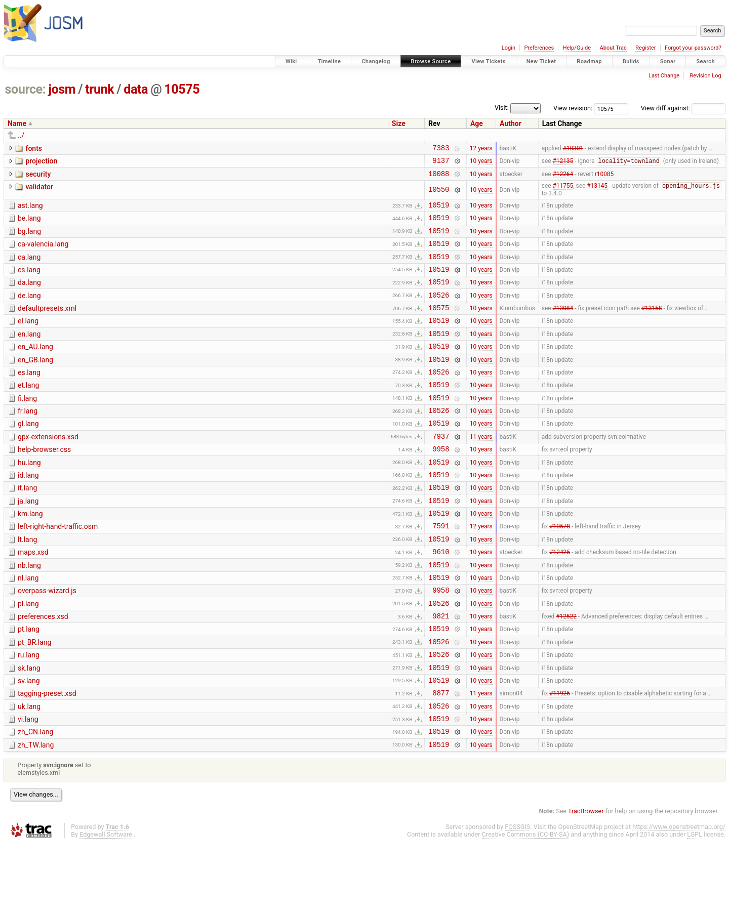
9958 (440, 484)
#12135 (563, 164)
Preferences (539, 48)
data (136, 89)
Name (17, 123)
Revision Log (705, 75)
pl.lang (28, 656)
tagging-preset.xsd (47, 756)
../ (21, 135)
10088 (438, 178)
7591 (440, 570)
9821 (440, 671)
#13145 (597, 191)
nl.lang (28, 627)
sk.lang (29, 728)
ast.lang (30, 210)
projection (41, 162)
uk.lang (29, 771)
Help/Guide (577, 48)
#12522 (566, 671)
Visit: (502, 107)
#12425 (559, 599)
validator (39, 191)
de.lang (29, 311)
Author (510, 123)
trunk (99, 89)
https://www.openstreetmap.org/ (678, 897)
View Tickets (488, 61)
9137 (440, 163)
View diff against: (683, 108)
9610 (440, 599)
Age (476, 123)
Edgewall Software (105, 904)
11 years (481, 469)
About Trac (613, 48)
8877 (440, 757)
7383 (440, 149)
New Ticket (541, 61)
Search (705, 61)
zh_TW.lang (36, 814)
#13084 (563, 326)
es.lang (29, 397)
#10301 (572, 148)
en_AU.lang (35, 368)
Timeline (329, 61)
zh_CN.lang (35, 799)
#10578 (559, 570)
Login (508, 48)
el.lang (28, 340)
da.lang (29, 297)
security (38, 177)
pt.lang (28, 684)
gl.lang (28, 454)
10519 (438, 211)
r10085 (604, 177)
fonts (33, 148)
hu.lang (29, 498)
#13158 (651, 326)
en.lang (29, 354)
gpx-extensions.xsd (48, 469)
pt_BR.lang (34, 699)
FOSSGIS (517, 897)
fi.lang (27, 426)
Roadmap (589, 61)
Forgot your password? (693, 48)
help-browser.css (44, 483)
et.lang (28, 411)
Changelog (375, 61)
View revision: (572, 108)
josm (61, 89)
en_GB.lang (35, 383)
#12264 (563, 177)
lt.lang (27, 584)
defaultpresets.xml (47, 325)
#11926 (559, 757)
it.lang (27, 526)
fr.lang (27, 440)
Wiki (291, 61)
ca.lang (29, 268)
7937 (440, 470)
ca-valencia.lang (43, 254)
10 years (481, 163)
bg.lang (29, 239)
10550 (438, 194)
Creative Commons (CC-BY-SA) (526, 904)
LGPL (694, 904)
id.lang (28, 512)
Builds (631, 61)
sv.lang (29, 742)
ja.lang (28, 541)
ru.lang (28, 713)
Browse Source (431, 61)
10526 (438, 312)
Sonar (668, 61)
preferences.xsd (43, 670)
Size (399, 123)
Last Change (664, 75)
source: (25, 89)
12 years (481, 148)
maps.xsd (33, 598)
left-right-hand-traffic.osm (58, 569)
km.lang (30, 555)
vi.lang (28, 785)
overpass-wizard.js (47, 641)
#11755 (563, 191)
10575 (181, 89)
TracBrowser (586, 881)
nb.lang (29, 613)
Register (645, 48)
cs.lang (29, 282)
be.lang (29, 225)
